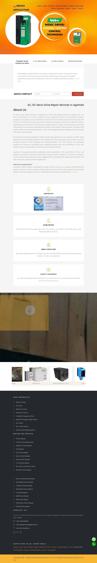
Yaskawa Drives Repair (22, 486)
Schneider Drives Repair (23, 482)
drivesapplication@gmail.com (25, 525)
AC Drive (17, 406)
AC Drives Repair (20, 452)
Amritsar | (71, 547)
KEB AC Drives (57, 61)
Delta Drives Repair (21, 506)
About (45, 6)
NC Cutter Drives (20, 426)
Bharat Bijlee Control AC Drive (22, 62)
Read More (75, 172)
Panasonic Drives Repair (23, 503)
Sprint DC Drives (20, 413)
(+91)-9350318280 (20, 521)
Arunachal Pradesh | (36, 550)
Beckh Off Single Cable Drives (25, 419)
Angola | (26, 550)
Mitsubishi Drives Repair (23, 489)
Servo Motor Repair (21, 459)
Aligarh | (36, 547)
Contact (80, 8)
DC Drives (18, 423)
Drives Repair (19, 439)
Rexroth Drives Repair (22, 470)
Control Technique (57, 8)
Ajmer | (26, 547)
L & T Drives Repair (21, 463)
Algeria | (30, 547)
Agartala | (16, 547)
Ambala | (54, 547)
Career (73, 8)
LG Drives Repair (20, 493)
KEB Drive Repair (75, 61)
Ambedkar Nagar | (62, 547)
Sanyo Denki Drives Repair (24, 479)
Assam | (44, 550)
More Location (79, 547)
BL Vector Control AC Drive (24, 466)
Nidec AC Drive (20, 409)
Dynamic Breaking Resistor (24, 430)
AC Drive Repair (39, 61)
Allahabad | (42, 547)
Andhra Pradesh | (18, 550)
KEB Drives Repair (20, 499)
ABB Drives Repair (21, 496)
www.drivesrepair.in (21, 528)
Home (39, 6)
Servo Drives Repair (21, 456)
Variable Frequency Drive (23, 416)
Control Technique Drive (23, 442)
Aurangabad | (52, 550)
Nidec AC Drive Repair (22, 446)
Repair (68, 8)
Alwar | (49, 547)
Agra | (21, 547)
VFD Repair (18, 449)
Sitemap (53, 557)
